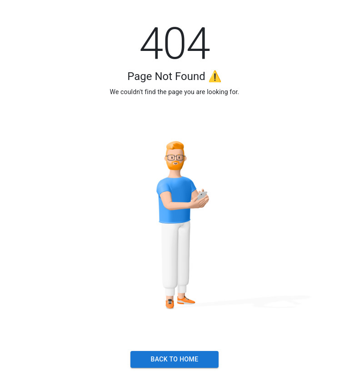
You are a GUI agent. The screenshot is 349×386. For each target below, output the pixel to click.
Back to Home (174, 359)
